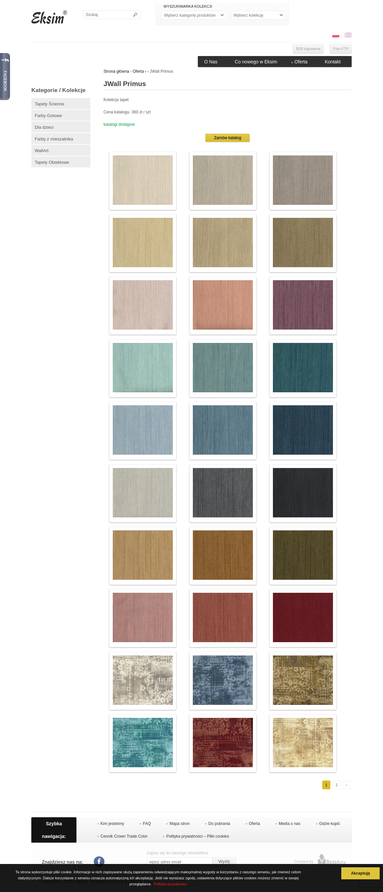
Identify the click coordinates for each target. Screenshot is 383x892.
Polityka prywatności (170, 884)
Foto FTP (341, 49)
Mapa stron (179, 823)
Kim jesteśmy (112, 823)
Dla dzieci (44, 127)
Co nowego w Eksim (256, 61)
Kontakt (333, 61)
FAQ (147, 823)
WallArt (41, 150)
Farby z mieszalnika (54, 138)
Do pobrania (219, 823)
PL (335, 35)
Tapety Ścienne (49, 103)
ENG (348, 35)
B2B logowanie (308, 49)
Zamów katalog (227, 137)
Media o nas (289, 823)
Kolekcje (257, 15)
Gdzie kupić (329, 823)
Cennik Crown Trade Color (123, 836)
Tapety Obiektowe (52, 162)
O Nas (211, 61)
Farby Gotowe (48, 115)
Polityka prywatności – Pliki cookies (197, 836)
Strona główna (116, 71)
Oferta (301, 61)
